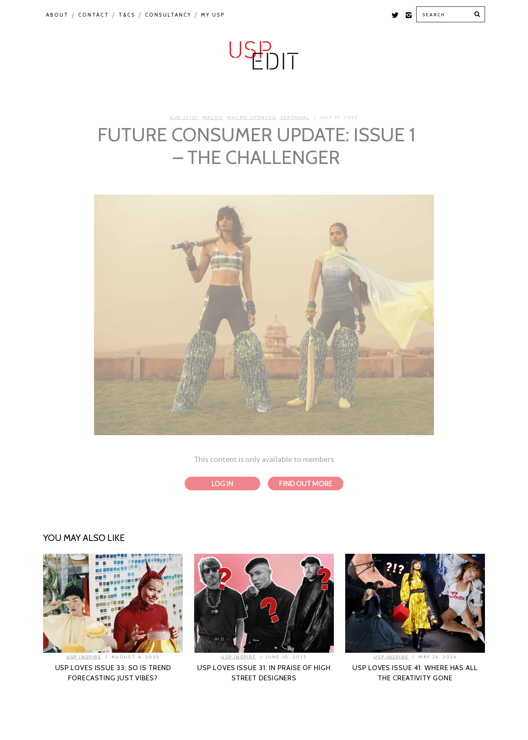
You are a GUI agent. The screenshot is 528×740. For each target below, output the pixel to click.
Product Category (240, 91)
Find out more (305, 483)
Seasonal (161, 91)
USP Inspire (323, 91)
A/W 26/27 (184, 117)
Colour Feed (391, 91)
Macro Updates (251, 117)
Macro (111, 91)
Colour (65, 91)
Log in (222, 483)
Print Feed (458, 91)
